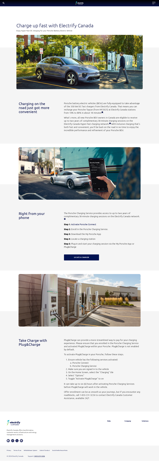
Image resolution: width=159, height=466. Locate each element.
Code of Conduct (45, 455)
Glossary (104, 427)
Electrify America (144, 427)
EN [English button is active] (135, 3)
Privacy (9, 455)
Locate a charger (52, 3)
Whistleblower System (30, 455)
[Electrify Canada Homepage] (13, 424)
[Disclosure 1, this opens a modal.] (102, 113)
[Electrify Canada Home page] (22, 4)
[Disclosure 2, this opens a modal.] (110, 124)
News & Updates (124, 427)
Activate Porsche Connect (83, 225)
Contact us (105, 438)
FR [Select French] (140, 3)
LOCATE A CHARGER (81, 258)
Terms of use (17, 455)
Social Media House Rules (59, 455)
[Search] (128, 4)
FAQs (103, 432)
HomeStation (105, 443)
